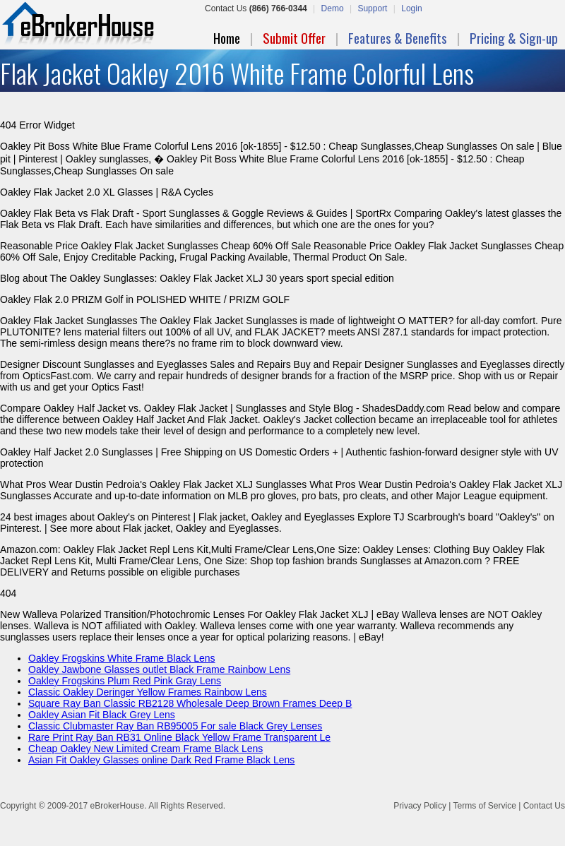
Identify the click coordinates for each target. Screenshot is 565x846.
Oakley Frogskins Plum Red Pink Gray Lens (124, 680)
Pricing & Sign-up (514, 37)
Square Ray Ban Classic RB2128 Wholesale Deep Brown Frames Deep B (190, 703)
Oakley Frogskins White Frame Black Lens (121, 658)
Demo (332, 8)
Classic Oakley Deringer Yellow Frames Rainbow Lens (147, 692)
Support (372, 8)
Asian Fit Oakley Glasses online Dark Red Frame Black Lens (161, 759)
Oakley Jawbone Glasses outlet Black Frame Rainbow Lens (159, 669)
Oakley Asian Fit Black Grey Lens (101, 714)
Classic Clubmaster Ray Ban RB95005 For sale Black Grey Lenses (175, 726)
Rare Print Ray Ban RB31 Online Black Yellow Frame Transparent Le (179, 737)
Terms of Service (484, 806)
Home (226, 37)
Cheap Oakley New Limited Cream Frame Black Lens (145, 748)
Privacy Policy (419, 806)
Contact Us (544, 806)
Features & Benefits (397, 37)
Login (411, 8)
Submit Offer (294, 37)
